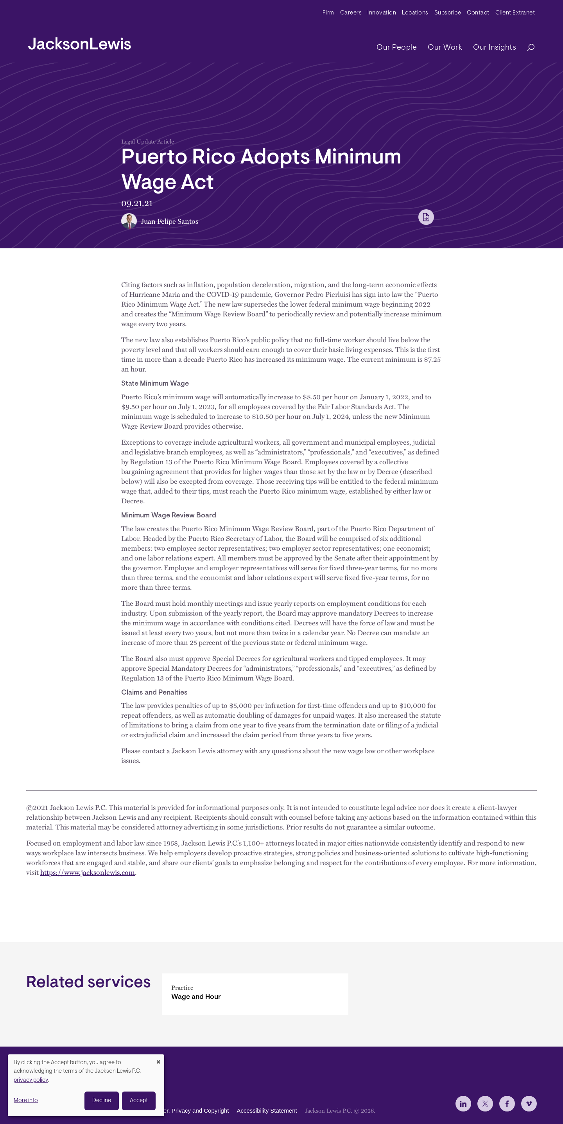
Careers (351, 13)
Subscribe (447, 13)
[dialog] (86, 1085)
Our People (397, 48)
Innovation (382, 13)
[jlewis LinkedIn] (463, 1103)
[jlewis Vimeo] (529, 1103)
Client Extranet (515, 13)
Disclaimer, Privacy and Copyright (185, 1110)
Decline (101, 1101)
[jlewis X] (485, 1103)
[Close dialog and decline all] (158, 1059)
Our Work (445, 48)
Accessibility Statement (267, 1110)
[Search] (527, 48)
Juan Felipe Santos (169, 221)
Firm (328, 13)
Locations (415, 13)
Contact (478, 13)
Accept (139, 1101)
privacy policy (31, 1080)
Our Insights (494, 48)
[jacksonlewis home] (79, 41)
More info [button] (26, 1101)
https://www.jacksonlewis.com (87, 872)
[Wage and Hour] (255, 994)
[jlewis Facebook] (507, 1103)
